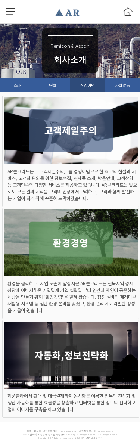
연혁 (52, 85)
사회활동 (122, 85)
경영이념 (87, 85)
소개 (17, 85)
